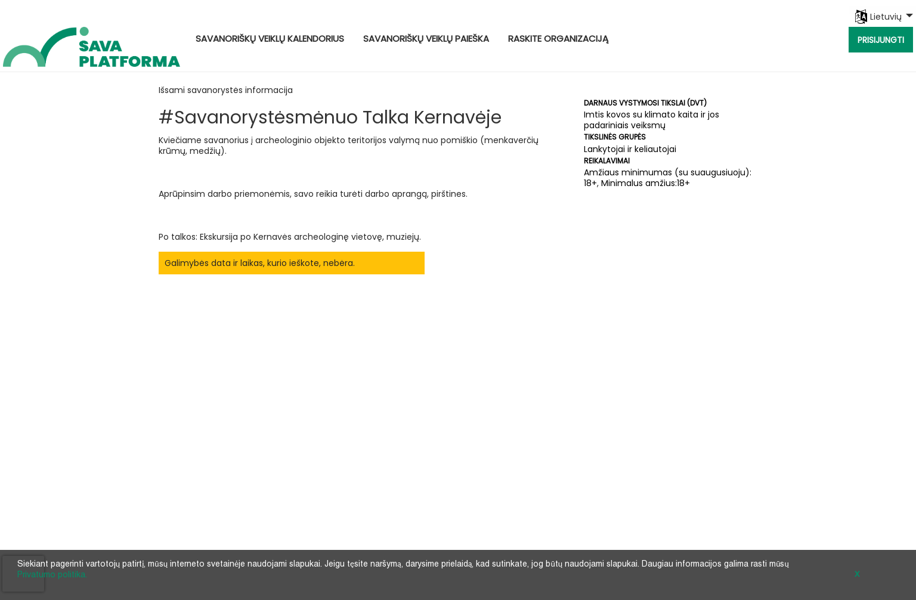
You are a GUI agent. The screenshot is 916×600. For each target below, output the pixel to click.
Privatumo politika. (52, 575)
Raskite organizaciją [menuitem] (558, 38)
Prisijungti (881, 40)
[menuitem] (882, 10)
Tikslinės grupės (615, 137)
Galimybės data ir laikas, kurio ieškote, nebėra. (260, 263)
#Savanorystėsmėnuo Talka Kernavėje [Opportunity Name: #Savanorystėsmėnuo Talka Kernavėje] (330, 117)
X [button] (857, 575)
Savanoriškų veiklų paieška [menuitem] (426, 38)
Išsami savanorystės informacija (226, 90)
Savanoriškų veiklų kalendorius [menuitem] (270, 38)
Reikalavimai (607, 161)
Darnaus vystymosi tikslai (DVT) (645, 103)
